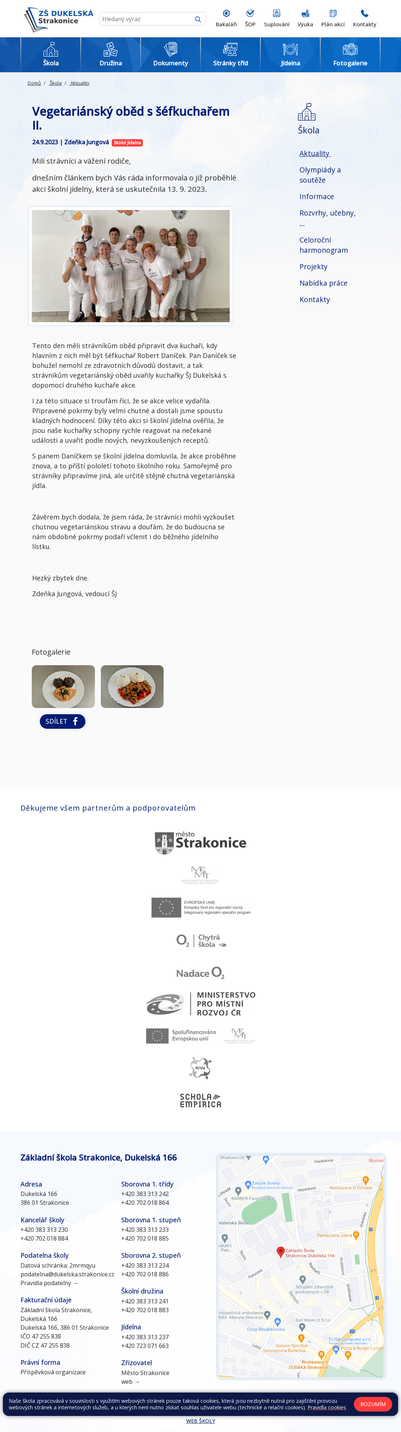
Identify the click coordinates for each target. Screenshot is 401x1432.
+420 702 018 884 (44, 1238)
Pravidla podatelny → (49, 1283)
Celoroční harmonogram (323, 245)
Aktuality (79, 83)
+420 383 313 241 (145, 1301)
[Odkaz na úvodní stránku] (56, 18)
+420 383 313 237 (145, 1337)
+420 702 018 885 (145, 1238)
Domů (34, 83)
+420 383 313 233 (145, 1230)
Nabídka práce (323, 283)
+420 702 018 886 (145, 1274)
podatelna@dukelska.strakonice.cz (67, 1274)
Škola (55, 83)
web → (130, 1382)
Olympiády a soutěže (320, 175)
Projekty (313, 266)
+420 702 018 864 (145, 1203)
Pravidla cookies (327, 1407)
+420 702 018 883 (145, 1310)
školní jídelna (127, 143)
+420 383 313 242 (145, 1194)
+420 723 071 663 (145, 1346)
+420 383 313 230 (44, 1230)
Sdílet (63, 721)
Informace (316, 196)
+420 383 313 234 (145, 1265)
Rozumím (373, 1404)
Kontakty (314, 299)
